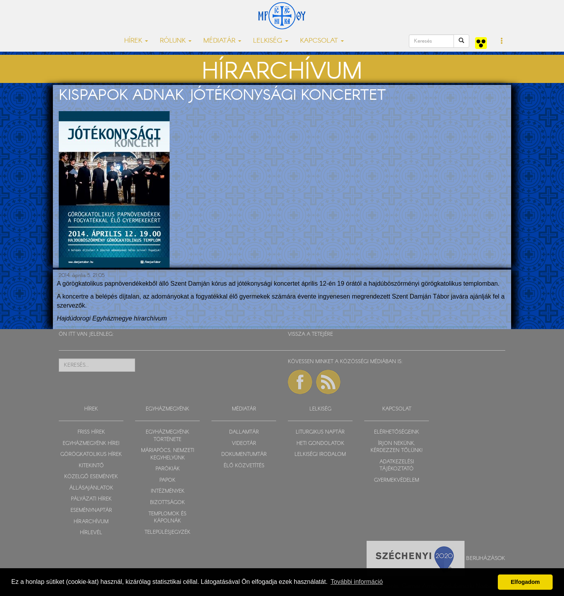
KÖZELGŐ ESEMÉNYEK (91, 477)
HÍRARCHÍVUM (91, 522)
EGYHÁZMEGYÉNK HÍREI (91, 443)
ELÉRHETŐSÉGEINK (396, 432)
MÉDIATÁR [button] (222, 41)
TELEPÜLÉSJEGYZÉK (167, 532)
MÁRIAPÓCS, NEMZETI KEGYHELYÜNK (167, 454)
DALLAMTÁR (244, 432)
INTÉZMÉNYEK (167, 491)
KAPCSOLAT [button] (322, 41)
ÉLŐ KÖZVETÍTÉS (244, 466)
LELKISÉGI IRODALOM (320, 454)
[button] (502, 41)
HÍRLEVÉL (91, 533)
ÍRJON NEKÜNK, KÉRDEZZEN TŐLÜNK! (397, 447)
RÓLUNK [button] (176, 41)
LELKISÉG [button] (270, 41)
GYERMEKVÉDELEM (396, 480)
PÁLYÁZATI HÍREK (91, 499)
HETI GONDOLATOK (320, 443)
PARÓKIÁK (167, 469)
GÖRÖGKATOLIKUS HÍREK (91, 454)
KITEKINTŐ (91, 466)
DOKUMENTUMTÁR (244, 454)
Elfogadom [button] (525, 582)
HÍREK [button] (136, 41)
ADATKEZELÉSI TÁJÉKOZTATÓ (397, 465)
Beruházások (485, 558)
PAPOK (167, 480)
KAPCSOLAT (396, 409)
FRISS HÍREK (91, 432)
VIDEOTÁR (244, 443)
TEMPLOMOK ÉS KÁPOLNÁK (167, 517)
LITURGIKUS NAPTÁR (320, 432)
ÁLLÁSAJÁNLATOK (91, 488)
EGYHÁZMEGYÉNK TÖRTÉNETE (167, 436)
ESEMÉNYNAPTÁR (91, 510)
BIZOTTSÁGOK (167, 502)
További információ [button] (357, 581)
